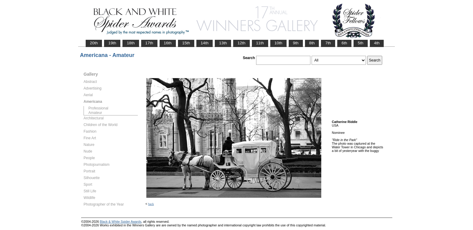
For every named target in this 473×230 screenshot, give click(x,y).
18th (130, 43)
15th (186, 43)
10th (278, 43)
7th (328, 43)
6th (344, 43)
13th (223, 43)
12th (241, 43)
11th (260, 43)
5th (360, 43)
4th (377, 43)
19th (112, 43)
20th (94, 43)
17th (149, 43)
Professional (98, 108)
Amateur (95, 113)
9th (296, 43)
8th (312, 43)
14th (204, 43)
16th (167, 43)
